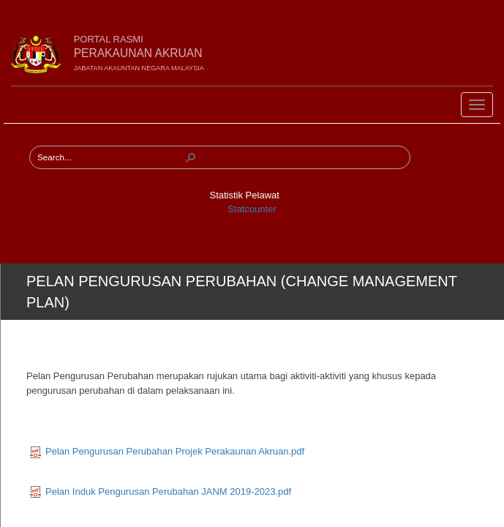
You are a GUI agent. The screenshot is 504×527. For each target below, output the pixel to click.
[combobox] (110, 157)
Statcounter (252, 208)
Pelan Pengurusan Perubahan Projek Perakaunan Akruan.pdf (167, 451)
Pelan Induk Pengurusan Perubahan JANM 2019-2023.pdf (160, 491)
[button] (191, 157)
